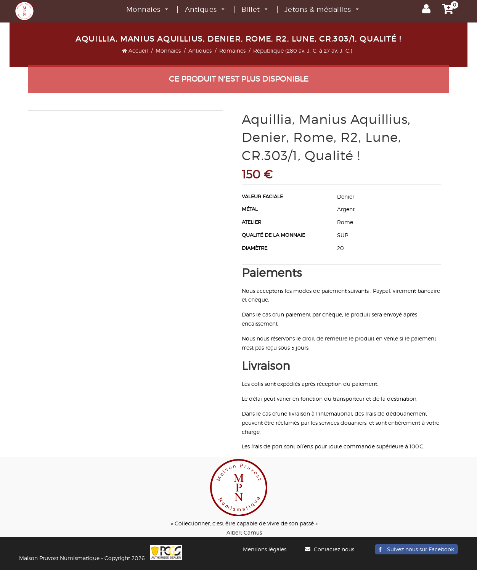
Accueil (135, 50)
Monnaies (147, 9)
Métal (250, 209)
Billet (254, 9)
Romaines (232, 50)
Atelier (251, 222)
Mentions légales (264, 549)
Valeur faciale (262, 196)
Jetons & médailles (321, 9)
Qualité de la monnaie (273, 235)
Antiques (205, 9)
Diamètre (254, 248)
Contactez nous (330, 549)
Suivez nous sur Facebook (416, 549)
